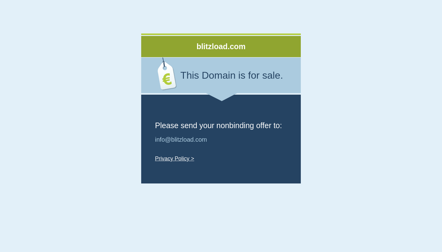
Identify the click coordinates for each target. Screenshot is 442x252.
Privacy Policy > (174, 159)
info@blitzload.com (181, 139)
